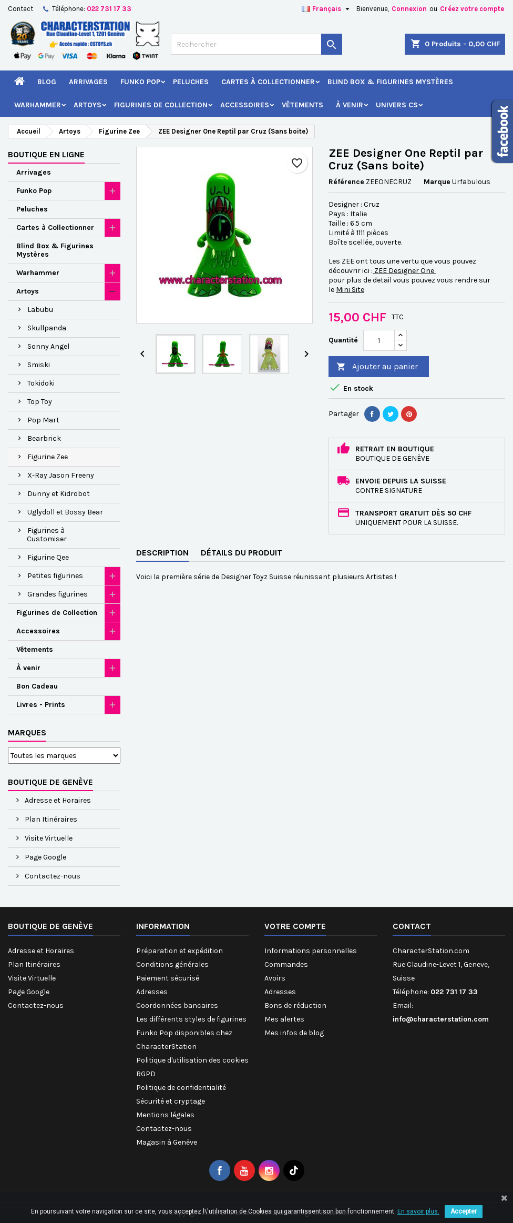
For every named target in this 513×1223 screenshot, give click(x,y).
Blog (46, 81)
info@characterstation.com (441, 1019)
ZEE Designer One (404, 270)
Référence (346, 181)
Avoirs (274, 978)
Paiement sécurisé (167, 978)
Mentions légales (165, 1114)
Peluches (191, 81)
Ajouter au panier (377, 366)
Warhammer (37, 104)
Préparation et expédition (179, 950)
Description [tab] (162, 553)
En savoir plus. (418, 1211)
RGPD (146, 1073)
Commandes (286, 964)
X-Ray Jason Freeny (60, 475)
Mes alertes (284, 1019)
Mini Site (350, 289)
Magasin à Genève (166, 1142)
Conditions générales (172, 964)
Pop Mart (43, 420)
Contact (20, 9)
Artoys (87, 104)
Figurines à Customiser (47, 534)
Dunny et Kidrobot (58, 493)
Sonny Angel (48, 346)
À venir (349, 104)
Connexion (409, 9)
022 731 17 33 (109, 9)
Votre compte (295, 926)
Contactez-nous (51, 876)
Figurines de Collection (161, 104)
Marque (437, 181)
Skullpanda (46, 328)
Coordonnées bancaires (177, 1005)
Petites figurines (55, 575)
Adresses (152, 991)
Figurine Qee (48, 557)
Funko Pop (140, 81)
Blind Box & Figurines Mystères (390, 81)
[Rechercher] (256, 44)
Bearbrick (44, 438)
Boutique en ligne (46, 154)
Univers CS (397, 104)
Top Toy (39, 401)
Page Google (44, 857)
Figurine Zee (47, 456)
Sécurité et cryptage (170, 1101)
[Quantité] (379, 340)
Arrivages (88, 81)
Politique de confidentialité (181, 1087)
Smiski (38, 364)
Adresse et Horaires (57, 800)
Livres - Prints (40, 704)
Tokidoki (41, 383)
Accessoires (244, 104)
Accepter (463, 1211)
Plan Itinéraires (50, 819)
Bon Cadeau (37, 686)
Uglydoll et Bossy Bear (65, 512)
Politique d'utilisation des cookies (192, 1060)
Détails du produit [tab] (241, 553)
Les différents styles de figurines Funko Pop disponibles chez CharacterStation (191, 1033)
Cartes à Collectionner (268, 81)
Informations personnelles (310, 950)
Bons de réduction (295, 1005)
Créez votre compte (472, 9)
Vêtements (302, 104)
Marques (27, 732)
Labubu (40, 309)
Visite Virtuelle (48, 838)
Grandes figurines (57, 594)
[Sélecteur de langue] (327, 9)
